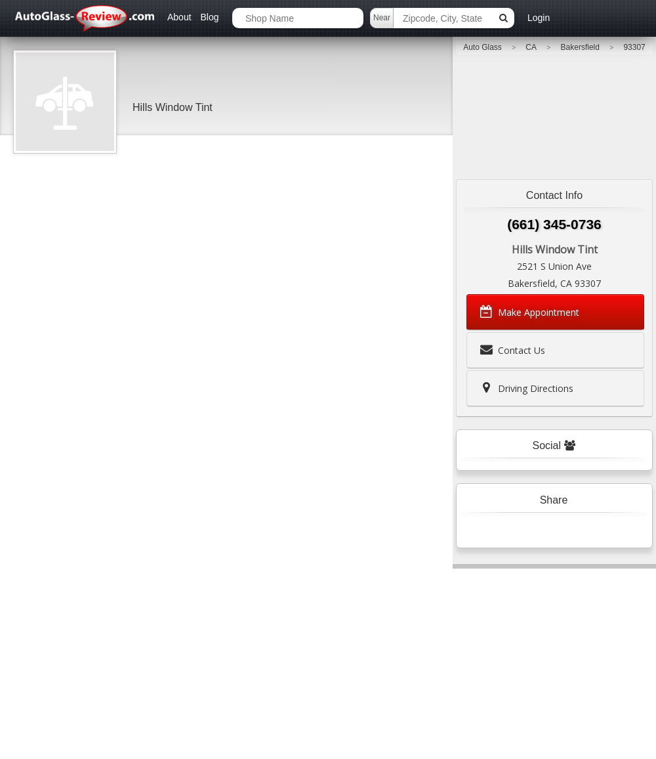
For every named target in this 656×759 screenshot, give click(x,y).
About (179, 17)
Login (538, 17)
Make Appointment (528, 311)
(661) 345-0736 (554, 224)
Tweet (527, 530)
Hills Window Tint (173, 107)
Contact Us (511, 350)
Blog (209, 17)
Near (381, 17)
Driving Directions (525, 388)
